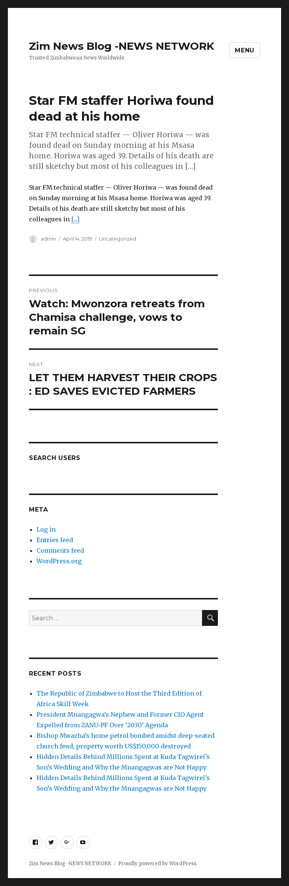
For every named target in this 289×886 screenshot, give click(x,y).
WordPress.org (59, 561)
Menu (244, 50)
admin (48, 239)
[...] (75, 219)
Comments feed (60, 550)
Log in (46, 529)
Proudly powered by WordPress (157, 863)
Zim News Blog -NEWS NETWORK (121, 46)
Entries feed (55, 540)
